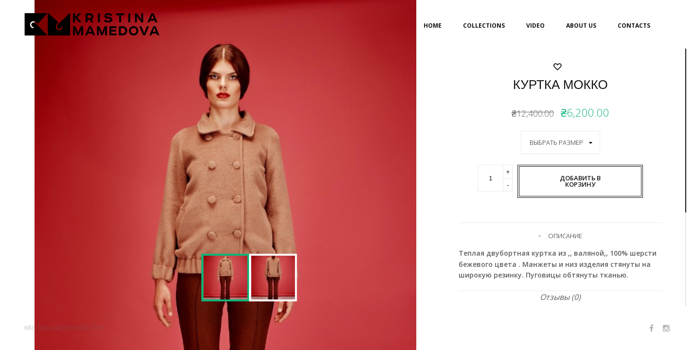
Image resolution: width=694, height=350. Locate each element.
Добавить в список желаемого (560, 215)
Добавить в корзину (580, 181)
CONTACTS (634, 25)
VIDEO (535, 25)
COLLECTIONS (484, 25)
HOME (433, 25)
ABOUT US (581, 25)
